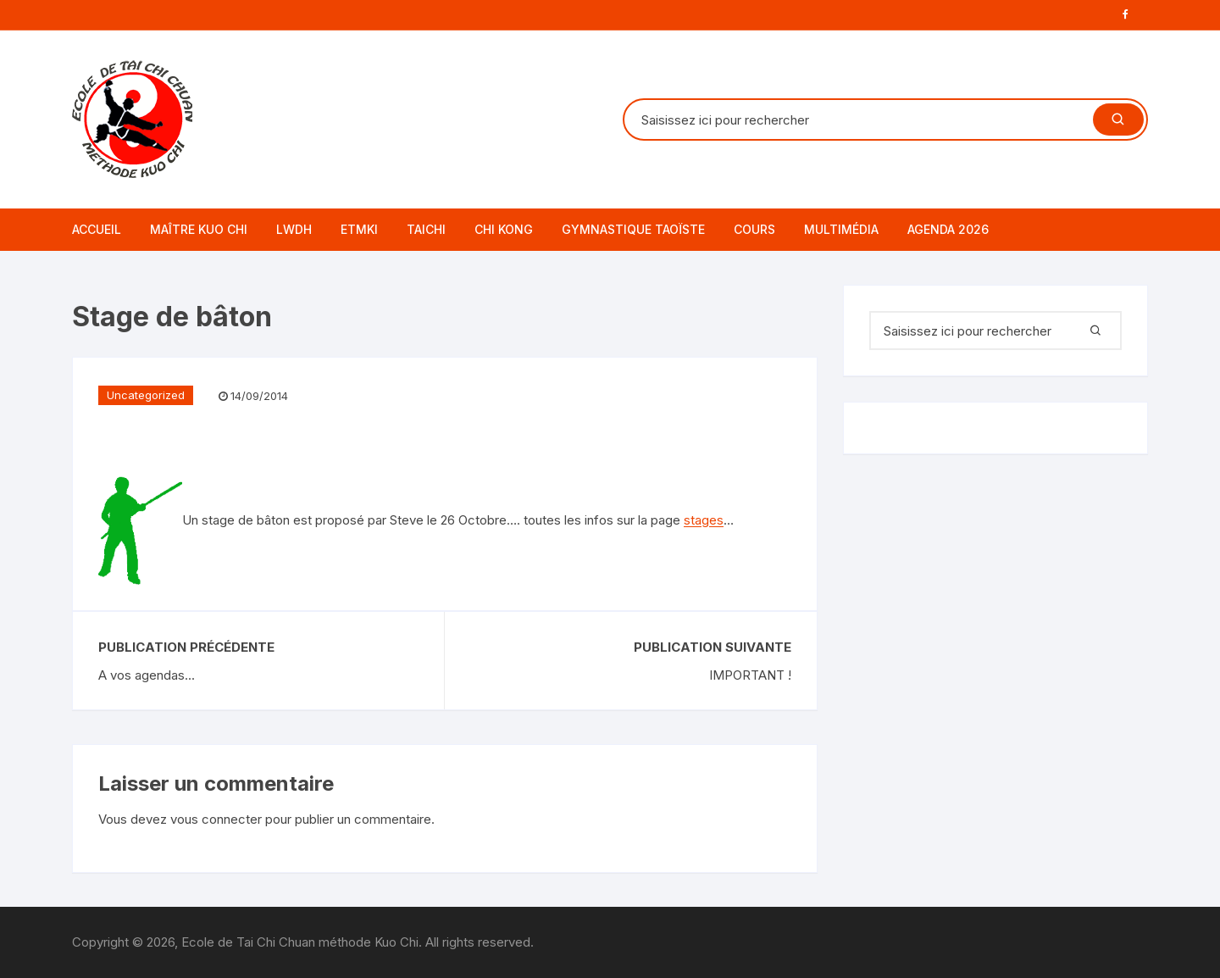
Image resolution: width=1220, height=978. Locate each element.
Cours (754, 229)
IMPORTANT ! (750, 675)
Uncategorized (146, 395)
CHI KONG (503, 229)
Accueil (96, 229)
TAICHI (426, 229)
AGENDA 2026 (948, 229)
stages (704, 521)
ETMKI (359, 229)
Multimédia (841, 229)
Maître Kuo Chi (198, 229)
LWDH (294, 229)
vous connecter (216, 819)
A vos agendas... (146, 675)
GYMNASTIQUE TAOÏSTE (633, 229)
